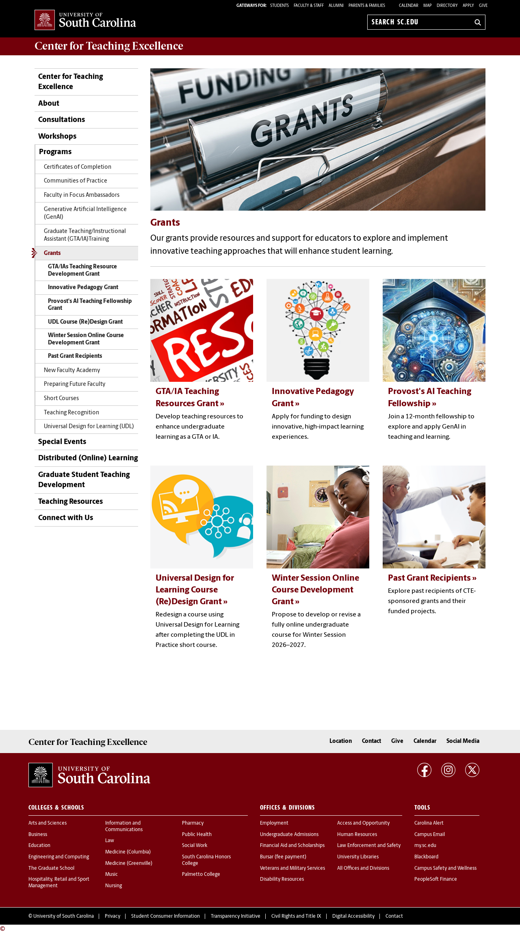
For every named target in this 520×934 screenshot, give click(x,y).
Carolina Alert (429, 823)
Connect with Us (65, 518)
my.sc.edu (425, 845)
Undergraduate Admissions (289, 834)
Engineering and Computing (58, 857)
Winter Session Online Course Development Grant (86, 339)
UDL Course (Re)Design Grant (85, 322)
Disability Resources (282, 879)
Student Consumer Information (165, 916)
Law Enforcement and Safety (369, 845)
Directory (447, 6)
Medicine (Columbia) (128, 852)
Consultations (61, 120)
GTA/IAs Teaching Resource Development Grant (82, 270)
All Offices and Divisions (363, 868)
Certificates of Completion (77, 167)
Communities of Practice (75, 181)
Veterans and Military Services (292, 868)
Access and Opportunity (363, 823)
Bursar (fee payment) (283, 857)
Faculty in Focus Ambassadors (81, 195)
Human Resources (357, 834)
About (48, 104)
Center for (109, 46)
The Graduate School (51, 868)
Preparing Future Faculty (75, 384)
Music (111, 874)
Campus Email (429, 834)
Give (483, 6)
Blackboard (426, 857)
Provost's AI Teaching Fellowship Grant (90, 305)
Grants (52, 253)
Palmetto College (201, 874)
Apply (468, 6)
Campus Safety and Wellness (445, 868)
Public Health (197, 834)
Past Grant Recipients (75, 356)
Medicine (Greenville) (128, 863)
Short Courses (61, 398)
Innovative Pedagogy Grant (83, 287)
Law (109, 840)
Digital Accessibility (353, 916)
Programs (55, 152)
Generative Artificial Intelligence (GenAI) (85, 213)
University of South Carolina (63, 916)
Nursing (113, 886)
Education (39, 845)
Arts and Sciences (47, 823)
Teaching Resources (70, 502)
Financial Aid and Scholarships (292, 845)
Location (340, 741)
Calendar (408, 6)
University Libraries (358, 857)
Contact (371, 741)
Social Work (194, 845)
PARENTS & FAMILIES (367, 6)
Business (37, 834)
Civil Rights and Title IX (296, 916)
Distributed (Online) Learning (88, 458)
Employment (274, 823)
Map (427, 6)
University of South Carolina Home (85, 20)
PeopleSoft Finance (435, 879)
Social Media (462, 741)
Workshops (57, 137)
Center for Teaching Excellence (70, 82)
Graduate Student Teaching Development (84, 480)
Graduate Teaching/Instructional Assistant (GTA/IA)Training (85, 235)
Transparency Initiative (235, 916)
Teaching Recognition (71, 413)
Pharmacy (193, 823)
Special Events (62, 442)
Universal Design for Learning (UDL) (89, 426)
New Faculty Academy (72, 370)
